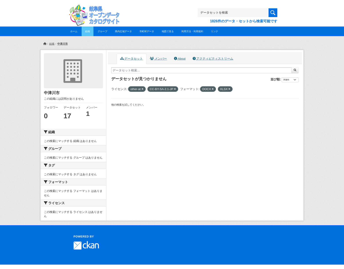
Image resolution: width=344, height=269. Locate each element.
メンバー (158, 58)
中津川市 (62, 43)
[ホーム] (44, 43)
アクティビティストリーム (213, 58)
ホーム (73, 31)
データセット (131, 58)
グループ (102, 31)
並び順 (275, 79)
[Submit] (295, 70)
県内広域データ (123, 31)
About (179, 58)
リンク (214, 31)
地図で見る (168, 31)
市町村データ (147, 31)
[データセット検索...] (201, 70)
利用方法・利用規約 (192, 31)
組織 (87, 31)
